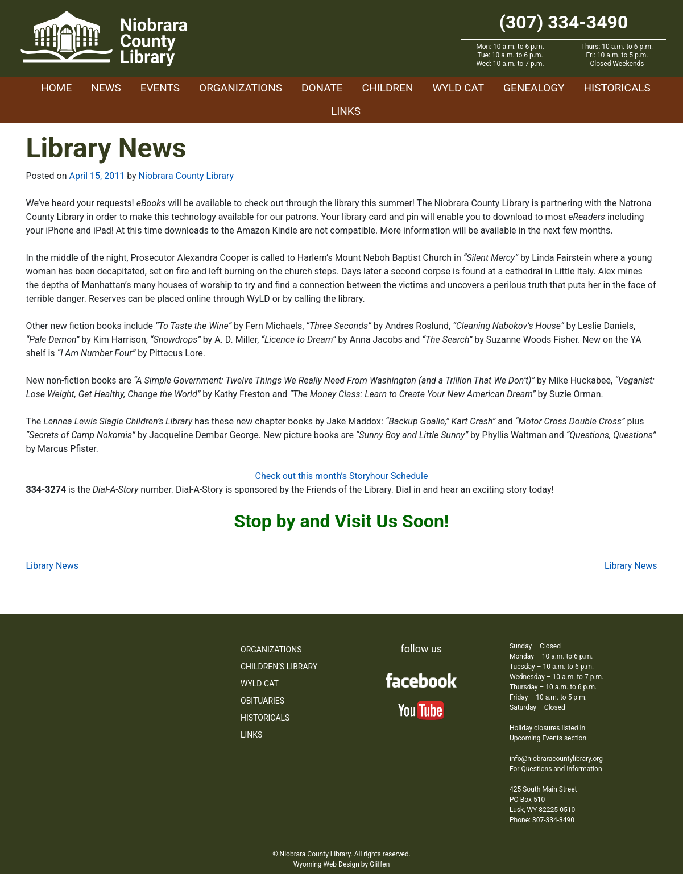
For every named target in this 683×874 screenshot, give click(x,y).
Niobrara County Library (186, 175)
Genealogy (534, 87)
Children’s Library (279, 666)
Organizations (240, 87)
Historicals (616, 87)
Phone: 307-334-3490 (542, 820)
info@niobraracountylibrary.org (556, 759)
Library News (52, 565)
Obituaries (262, 700)
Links (346, 111)
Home (56, 87)
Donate (322, 87)
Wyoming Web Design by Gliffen (341, 864)
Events (160, 87)
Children (387, 87)
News (106, 87)
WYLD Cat (458, 87)
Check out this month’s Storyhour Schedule (341, 476)
